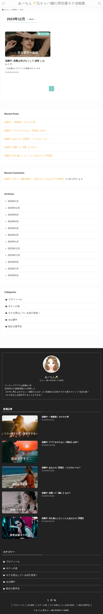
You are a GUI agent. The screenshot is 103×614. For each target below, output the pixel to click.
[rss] (55, 600)
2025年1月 (13, 201)
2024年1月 (13, 241)
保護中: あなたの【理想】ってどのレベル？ (26, 139)
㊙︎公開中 (12, 320)
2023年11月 (14, 255)
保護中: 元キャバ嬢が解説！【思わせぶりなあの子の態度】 (34, 179)
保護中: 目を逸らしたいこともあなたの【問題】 (28, 155)
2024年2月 (13, 235)
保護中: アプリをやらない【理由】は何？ (25, 130)
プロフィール (15, 299)
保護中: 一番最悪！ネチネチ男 (19, 122)
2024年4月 (13, 221)
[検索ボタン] (99, 3)
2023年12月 (14, 248)
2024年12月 (14, 208)
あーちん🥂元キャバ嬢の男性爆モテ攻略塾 (51, 3)
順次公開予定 (15, 326)
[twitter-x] (48, 600)
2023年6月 (13, 275)
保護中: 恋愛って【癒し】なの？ (21, 147)
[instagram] (51, 600)
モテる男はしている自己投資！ (24, 313)
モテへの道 (14, 306)
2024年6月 (13, 215)
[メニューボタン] (3, 3)
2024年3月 (13, 228)
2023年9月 (13, 262)
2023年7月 (13, 268)
